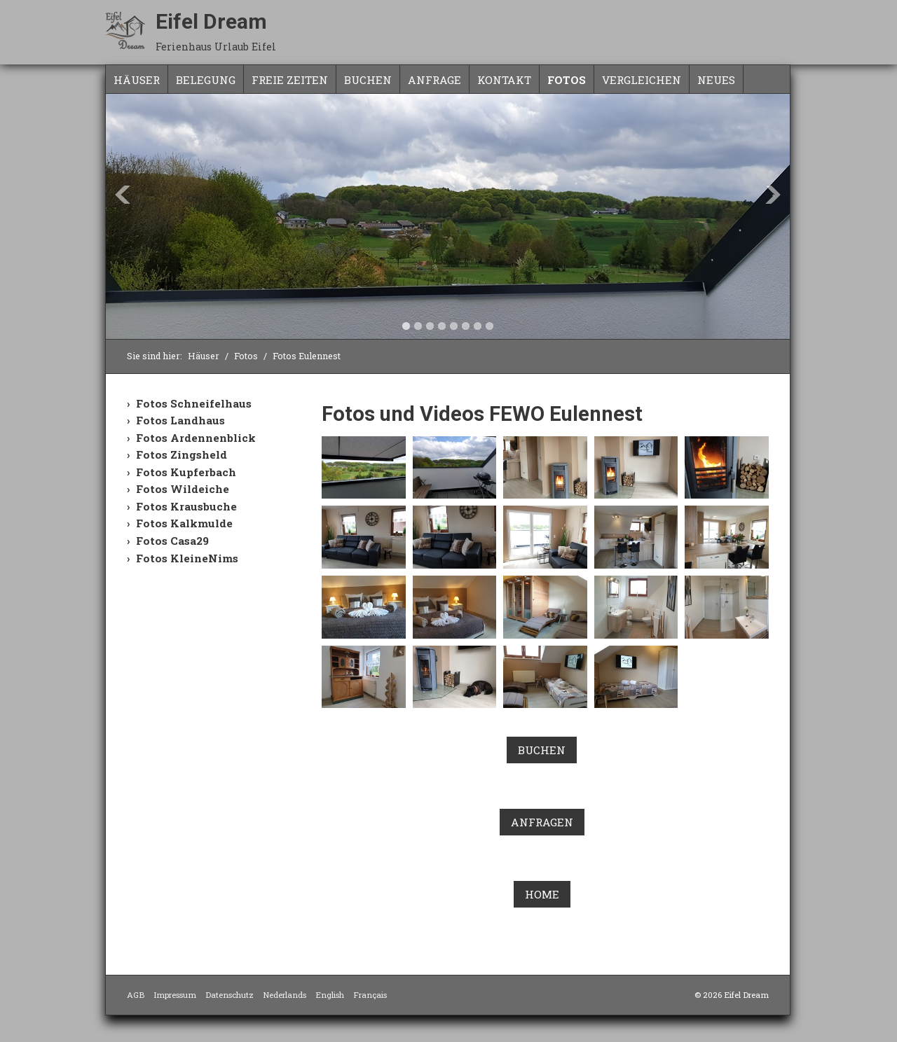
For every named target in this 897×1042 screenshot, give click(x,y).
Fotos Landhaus (180, 420)
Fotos (566, 80)
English (329, 994)
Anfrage (434, 80)
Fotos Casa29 (172, 541)
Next (773, 194)
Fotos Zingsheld (181, 454)
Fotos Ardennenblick (196, 438)
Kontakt (504, 80)
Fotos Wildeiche (182, 489)
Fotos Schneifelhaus (194, 403)
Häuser (137, 80)
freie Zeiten (290, 80)
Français (370, 994)
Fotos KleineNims (187, 558)
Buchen (368, 80)
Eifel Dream (211, 21)
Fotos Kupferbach (186, 472)
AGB (135, 994)
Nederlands (284, 994)
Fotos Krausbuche (186, 506)
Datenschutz (229, 994)
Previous (122, 194)
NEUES (716, 80)
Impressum (174, 994)
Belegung (205, 80)
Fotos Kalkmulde (184, 523)
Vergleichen (641, 80)
